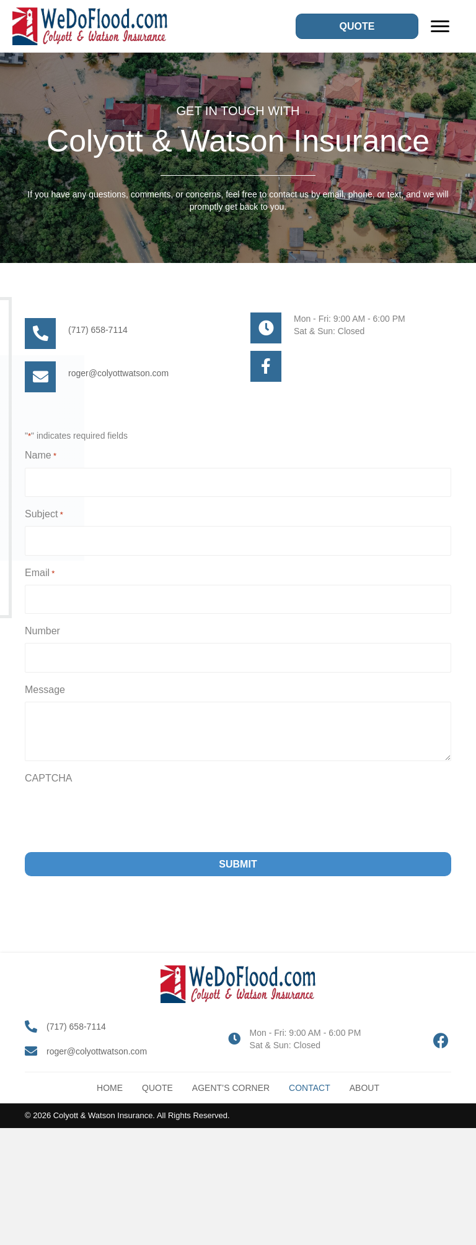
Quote (157, 1088)
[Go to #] (265, 366)
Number (42, 631)
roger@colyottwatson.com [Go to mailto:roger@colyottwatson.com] (118, 373)
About (364, 1088)
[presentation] (119, 814)
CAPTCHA (48, 778)
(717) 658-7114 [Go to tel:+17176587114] (98, 330)
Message (45, 689)
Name (40, 456)
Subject (44, 515)
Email (40, 573)
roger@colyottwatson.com (96, 1051)
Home (110, 1088)
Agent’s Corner (231, 1088)
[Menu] (440, 26)
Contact (309, 1088)
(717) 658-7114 (76, 1027)
